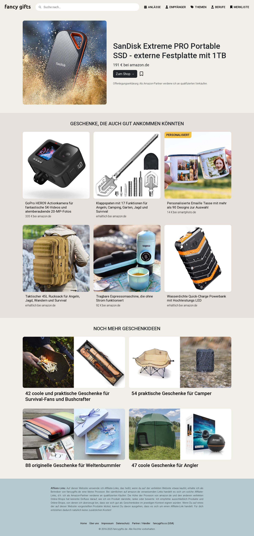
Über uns (94, 523)
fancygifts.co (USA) (163, 523)
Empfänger (176, 7)
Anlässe (152, 7)
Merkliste (239, 7)
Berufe (218, 7)
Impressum (107, 523)
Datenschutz (123, 523)
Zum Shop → (125, 74)
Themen (198, 7)
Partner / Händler (141, 523)
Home (83, 523)
